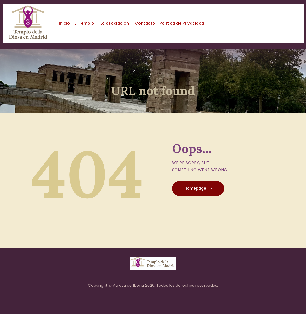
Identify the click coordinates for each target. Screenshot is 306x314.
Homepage (195, 188)
